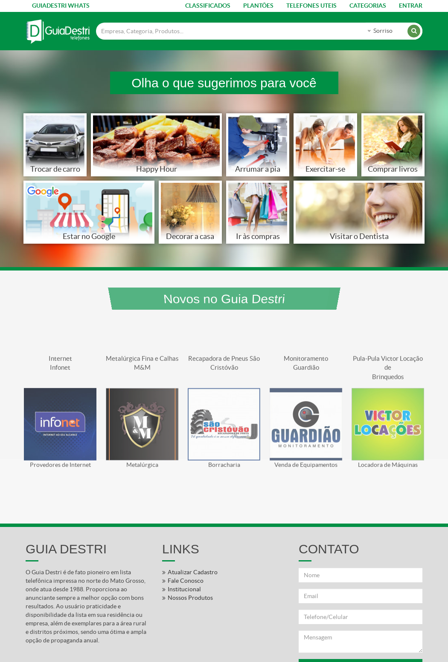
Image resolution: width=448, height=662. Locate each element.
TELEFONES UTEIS (311, 5)
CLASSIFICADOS (207, 5)
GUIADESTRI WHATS (61, 5)
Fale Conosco (186, 580)
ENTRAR (410, 5)
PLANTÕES (258, 5)
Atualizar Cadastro (193, 572)
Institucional (184, 589)
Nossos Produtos (190, 597)
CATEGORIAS (367, 5)
